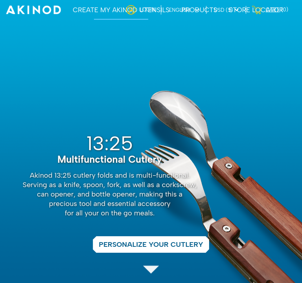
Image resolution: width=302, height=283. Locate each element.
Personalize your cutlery (151, 244)
